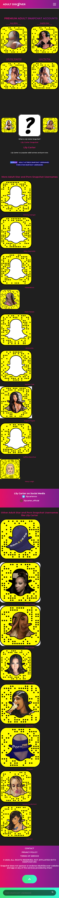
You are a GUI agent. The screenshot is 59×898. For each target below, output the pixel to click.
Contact (29, 848)
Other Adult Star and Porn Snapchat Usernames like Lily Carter (29, 514)
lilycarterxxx (29, 496)
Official (14, 162)
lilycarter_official (29, 501)
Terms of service (29, 856)
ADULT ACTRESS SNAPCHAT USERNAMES (34, 162)
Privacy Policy (29, 852)
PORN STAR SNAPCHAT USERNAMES (29, 165)
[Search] (29, 893)
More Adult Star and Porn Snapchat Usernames (29, 177)
